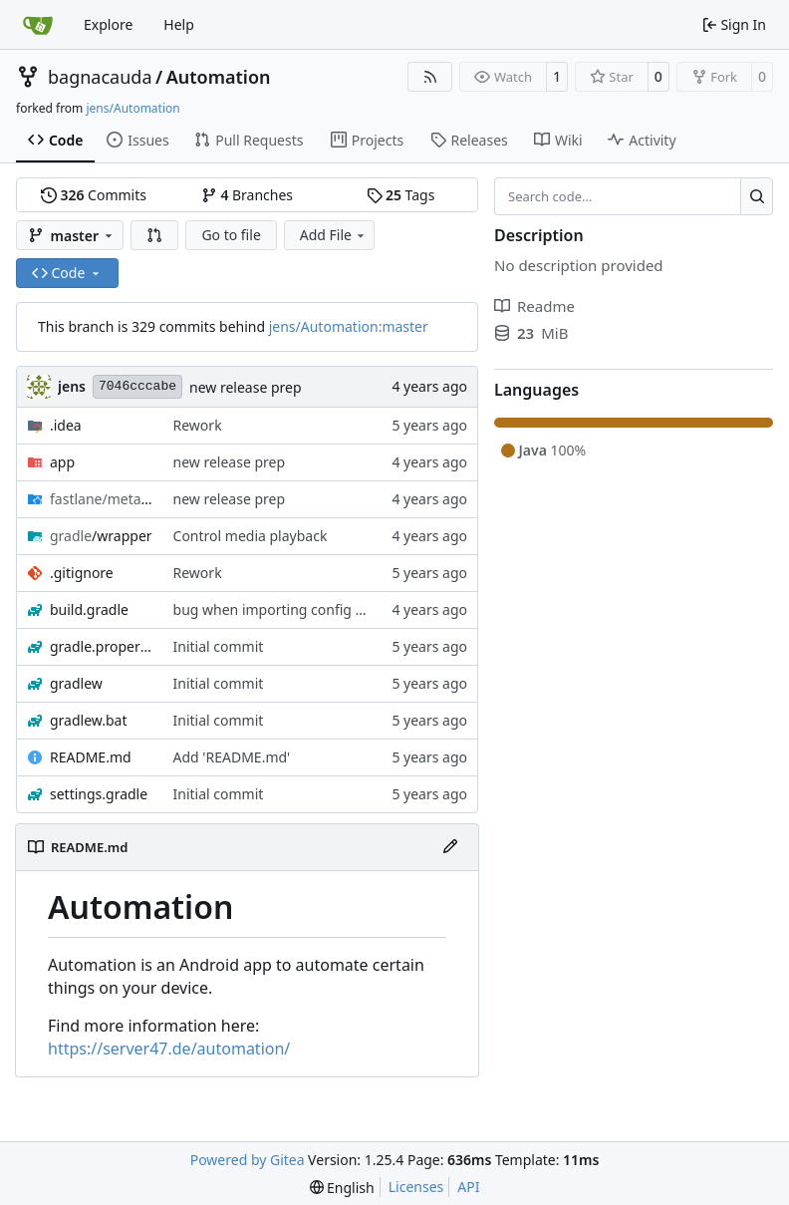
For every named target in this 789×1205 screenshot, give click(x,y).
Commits (93, 194)
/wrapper (101, 535)
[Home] (38, 25)
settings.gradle (98, 793)
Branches (247, 194)
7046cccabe (137, 386)
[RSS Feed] (430, 77)
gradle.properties (101, 646)
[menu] (342, 1187)
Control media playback (250, 535)
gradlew (76, 683)
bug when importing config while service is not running (354, 609)
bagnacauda (100, 77)
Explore (108, 24)
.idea (66, 425)
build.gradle (89, 609)
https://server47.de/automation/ (169, 1048)
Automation (218, 77)
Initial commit (218, 646)
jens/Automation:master (348, 326)
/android (101, 498)
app (62, 461)
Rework (197, 425)
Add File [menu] (334, 234)
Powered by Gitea (247, 1159)
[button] (154, 235)
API (468, 1186)
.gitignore (82, 572)
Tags (401, 194)
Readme (534, 306)
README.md (91, 757)
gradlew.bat (89, 720)
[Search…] (756, 196)
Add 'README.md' (232, 757)
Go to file (230, 234)
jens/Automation (132, 108)
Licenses (416, 1186)
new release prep (245, 387)
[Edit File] (450, 847)
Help (178, 24)
